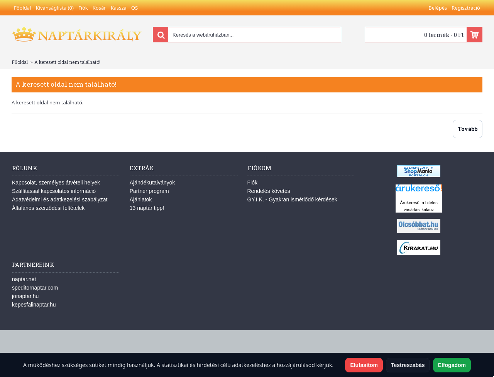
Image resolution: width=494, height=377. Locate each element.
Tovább (467, 128)
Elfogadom (452, 365)
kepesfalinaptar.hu (34, 305)
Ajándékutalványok (152, 182)
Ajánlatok (141, 199)
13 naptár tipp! (147, 208)
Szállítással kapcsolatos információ (54, 191)
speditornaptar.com (35, 288)
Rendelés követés (268, 191)
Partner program (149, 191)
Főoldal (20, 62)
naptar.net (24, 279)
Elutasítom (364, 365)
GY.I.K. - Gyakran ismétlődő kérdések (292, 199)
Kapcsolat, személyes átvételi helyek (56, 182)
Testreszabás (408, 365)
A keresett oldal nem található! (67, 62)
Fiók (252, 182)
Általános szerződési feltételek (48, 208)
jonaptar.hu (25, 296)
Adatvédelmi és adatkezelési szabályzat (59, 199)
